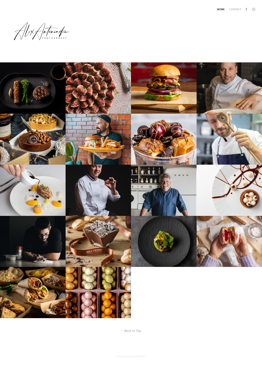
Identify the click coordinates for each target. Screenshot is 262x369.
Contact (235, 9)
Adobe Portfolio (137, 356)
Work (221, 9)
